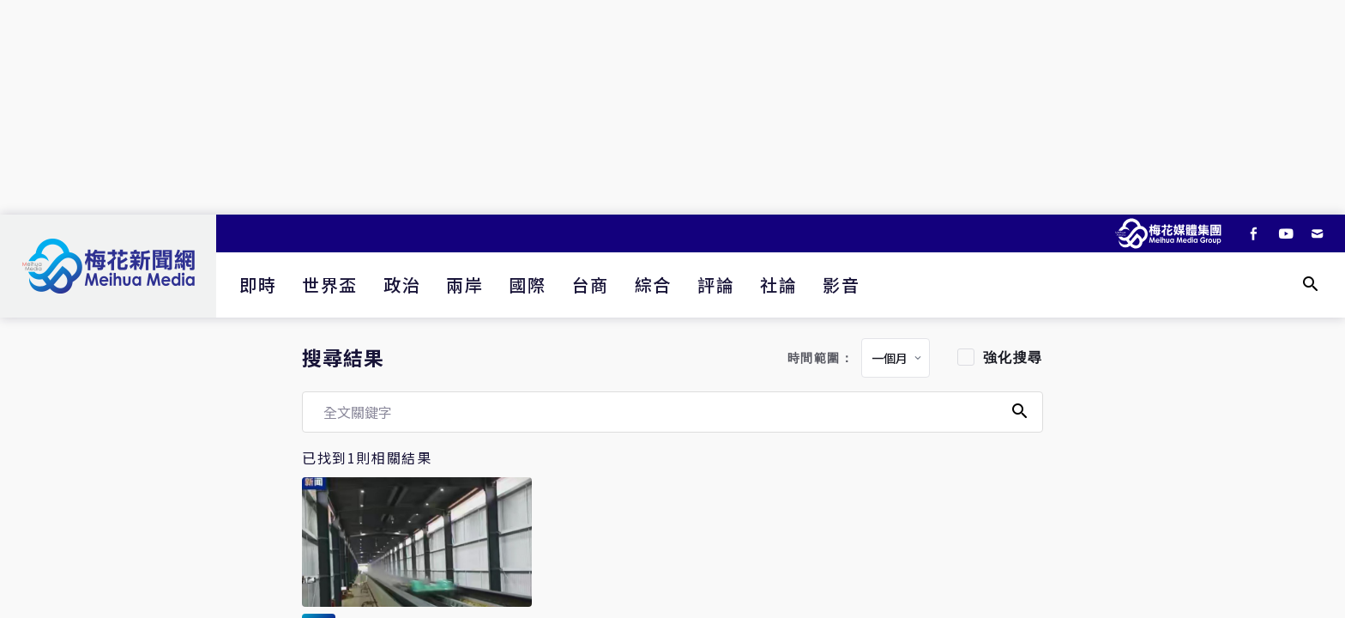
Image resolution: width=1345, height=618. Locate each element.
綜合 (653, 284)
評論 (715, 284)
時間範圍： (820, 358)
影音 (841, 284)
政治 (401, 284)
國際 (527, 284)
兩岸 (464, 284)
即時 (257, 284)
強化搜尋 (1013, 357)
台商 (590, 284)
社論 (778, 284)
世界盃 (330, 284)
